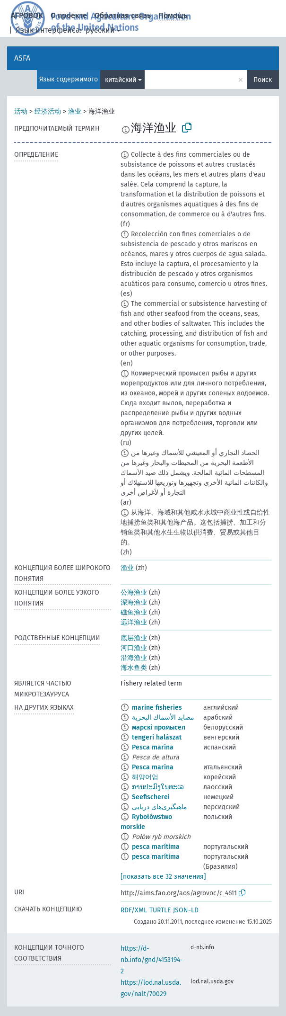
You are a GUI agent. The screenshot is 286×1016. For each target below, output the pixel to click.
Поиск (262, 80)
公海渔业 (134, 592)
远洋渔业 (134, 622)
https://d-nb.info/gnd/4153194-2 (152, 960)
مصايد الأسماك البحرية (163, 717)
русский (100, 30)
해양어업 (145, 777)
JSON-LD (186, 910)
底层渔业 (134, 638)
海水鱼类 (134, 668)
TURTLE (160, 910)
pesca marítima (156, 847)
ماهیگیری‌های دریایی (159, 807)
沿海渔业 (134, 658)
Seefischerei (151, 797)
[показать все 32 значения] (163, 877)
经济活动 (48, 111)
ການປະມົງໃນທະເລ (158, 787)
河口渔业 (134, 648)
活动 (20, 111)
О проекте (69, 15)
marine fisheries (157, 708)
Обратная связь (123, 15)
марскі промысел (158, 727)
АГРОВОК (27, 15)
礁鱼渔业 (134, 612)
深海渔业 (134, 602)
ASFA (22, 57)
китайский (120, 80)
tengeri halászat (157, 737)
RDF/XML (134, 910)
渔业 (74, 111)
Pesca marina (152, 747)
